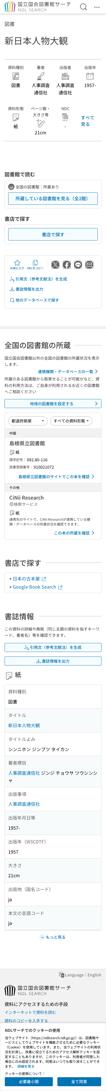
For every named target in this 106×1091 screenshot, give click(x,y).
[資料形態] (71, 420)
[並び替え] (28, 420)
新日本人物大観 (24, 725)
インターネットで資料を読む (30, 1012)
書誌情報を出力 (26, 289)
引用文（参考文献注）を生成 (38, 279)
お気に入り (17, 264)
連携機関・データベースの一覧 (69, 371)
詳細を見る (26, 1066)
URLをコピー (35, 264)
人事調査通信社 (24, 772)
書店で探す (53, 234)
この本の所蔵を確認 (75, 532)
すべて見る (87, 120)
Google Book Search (38, 586)
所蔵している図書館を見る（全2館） (53, 198)
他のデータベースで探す (34, 300)
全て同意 (79, 1081)
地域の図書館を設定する (65, 403)
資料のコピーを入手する (26, 1020)
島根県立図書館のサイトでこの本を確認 (57, 476)
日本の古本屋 (30, 578)
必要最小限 (29, 1081)
